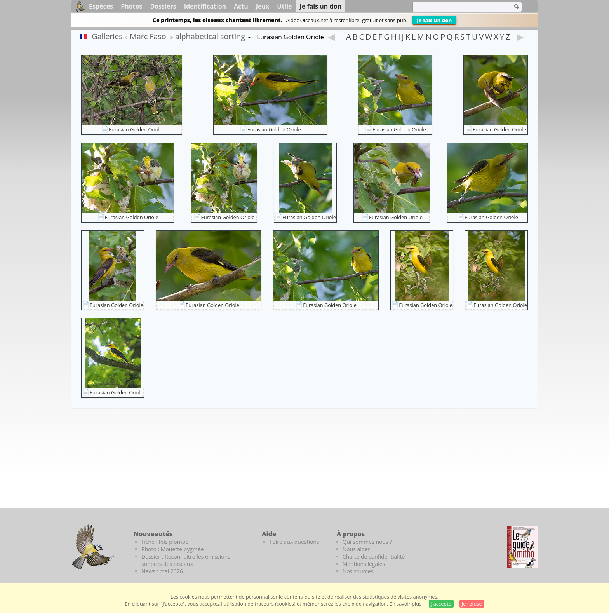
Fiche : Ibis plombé (164, 541)
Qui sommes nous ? (367, 541)
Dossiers (163, 6)
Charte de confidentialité (374, 556)
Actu (241, 6)
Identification (205, 6)
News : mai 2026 (162, 571)
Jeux (263, 6)
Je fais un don (434, 20)
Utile (284, 6)
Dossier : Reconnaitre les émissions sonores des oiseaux (185, 560)
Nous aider (356, 549)
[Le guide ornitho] (522, 547)
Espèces (101, 6)
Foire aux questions (294, 541)
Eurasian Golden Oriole (135, 129)
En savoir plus (405, 603)
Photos (131, 6)
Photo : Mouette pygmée (172, 549)
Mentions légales (364, 564)
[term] (457, 7)
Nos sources (358, 571)
